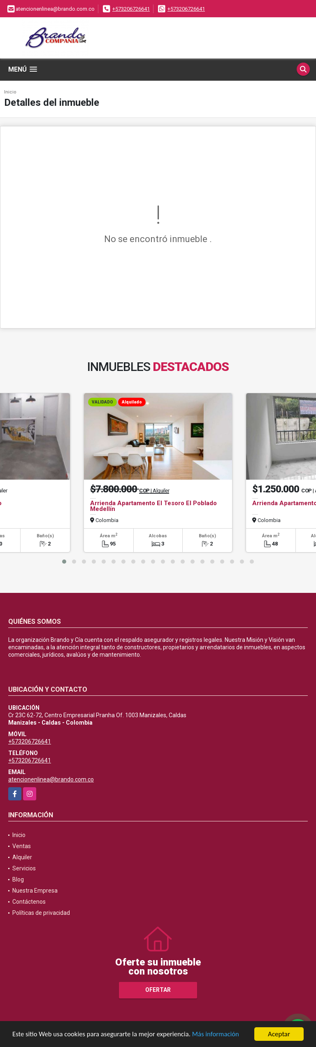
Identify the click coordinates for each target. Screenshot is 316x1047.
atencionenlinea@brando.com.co (51, 779)
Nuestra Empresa (35, 890)
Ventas (21, 846)
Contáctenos (29, 901)
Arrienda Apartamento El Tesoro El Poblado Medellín (153, 506)
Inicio (10, 92)
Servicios (24, 868)
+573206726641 (131, 9)
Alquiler (22, 857)
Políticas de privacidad (41, 912)
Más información (219, 1035)
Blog (18, 879)
